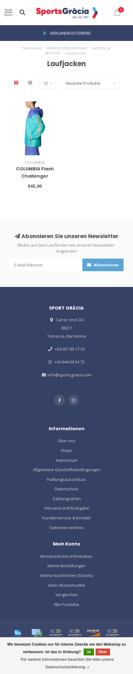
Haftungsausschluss (66, 479)
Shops (66, 450)
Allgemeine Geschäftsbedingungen (66, 469)
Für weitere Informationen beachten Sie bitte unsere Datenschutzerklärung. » (67, 663)
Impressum (66, 460)
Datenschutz (66, 489)
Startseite (32, 48)
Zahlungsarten (67, 498)
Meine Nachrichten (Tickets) (67, 575)
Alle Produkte (66, 604)
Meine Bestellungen (66, 565)
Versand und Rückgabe (66, 508)
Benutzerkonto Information (66, 556)
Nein (103, 652)
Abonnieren (103, 265)
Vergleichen (66, 594)
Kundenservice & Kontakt (66, 518)
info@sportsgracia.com (69, 375)
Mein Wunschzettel (66, 585)
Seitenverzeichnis (66, 527)
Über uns (66, 440)
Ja (89, 652)
